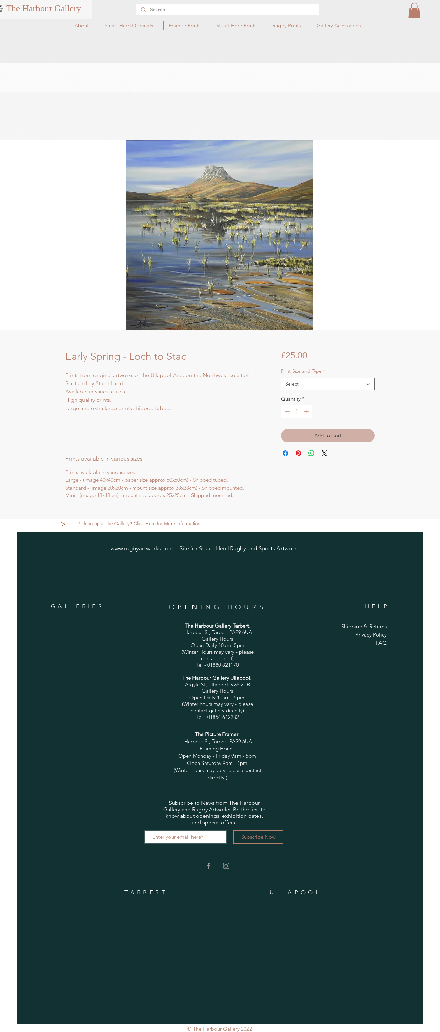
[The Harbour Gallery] (43, 8)
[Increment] (306, 411)
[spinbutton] (296, 411)
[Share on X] (324, 453)
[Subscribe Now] (258, 837)
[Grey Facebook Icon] (209, 866)
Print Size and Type (303, 371)
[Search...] (227, 10)
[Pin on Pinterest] (298, 453)
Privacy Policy (371, 634)
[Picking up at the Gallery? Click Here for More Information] (139, 523)
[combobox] (328, 384)
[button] (414, 10)
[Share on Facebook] (285, 453)
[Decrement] (286, 411)
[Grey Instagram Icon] (226, 866)
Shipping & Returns (364, 626)
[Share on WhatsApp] (311, 453)
